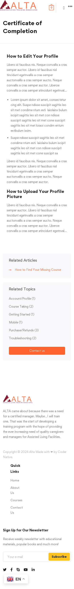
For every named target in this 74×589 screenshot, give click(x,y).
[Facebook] (11, 569)
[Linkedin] (33, 569)
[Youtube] (25, 569)
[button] (64, 7)
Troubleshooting (22, 338)
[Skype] (18, 569)
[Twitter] (4, 569)
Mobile (15, 322)
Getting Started (21, 314)
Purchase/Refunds (24, 330)
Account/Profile (22, 298)
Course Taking (21, 306)
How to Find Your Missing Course (38, 270)
